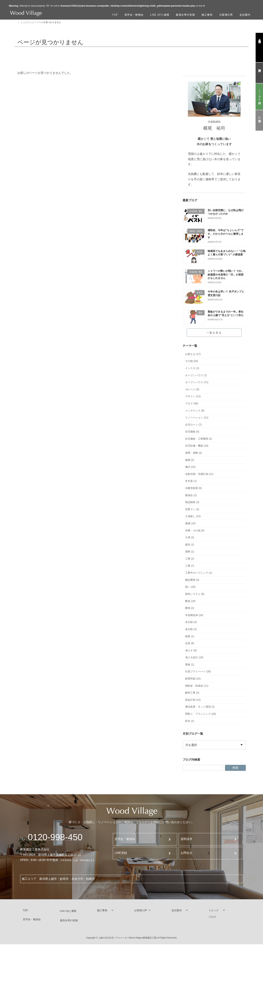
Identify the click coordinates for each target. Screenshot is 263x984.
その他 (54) (191, 361)
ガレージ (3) (192, 389)
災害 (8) (189, 643)
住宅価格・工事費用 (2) (198, 438)
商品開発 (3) (192, 502)
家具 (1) (189, 544)
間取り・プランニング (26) (200, 713)
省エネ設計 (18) (194, 657)
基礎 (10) (190, 523)
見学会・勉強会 (125, 839)
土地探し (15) (193, 516)
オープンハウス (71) (196, 382)
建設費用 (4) (192, 579)
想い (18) (190, 587)
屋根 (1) (189, 551)
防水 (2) (189, 720)
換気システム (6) (194, 593)
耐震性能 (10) (193, 678)
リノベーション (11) (196, 417)
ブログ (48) (191, 403)
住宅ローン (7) (193, 424)
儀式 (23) (190, 467)
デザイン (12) (193, 396)
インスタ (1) (192, 368)
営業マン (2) (192, 509)
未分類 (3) (191, 622)
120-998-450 (55, 837)
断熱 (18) (190, 601)
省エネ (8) (191, 650)
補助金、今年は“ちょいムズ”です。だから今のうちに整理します (225, 234)
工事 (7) (189, 565)
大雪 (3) (189, 537)
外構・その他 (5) (194, 530)
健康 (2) (189, 459)
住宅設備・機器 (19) (196, 445)
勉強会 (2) (191, 495)
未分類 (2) (191, 629)
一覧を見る (214, 332)
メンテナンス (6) (194, 410)
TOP (25, 910)
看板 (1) (189, 664)
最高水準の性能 (69, 920)
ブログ (212, 917)
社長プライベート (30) (198, 671)
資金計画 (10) (193, 699)
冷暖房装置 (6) (193, 488)
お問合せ (186, 852)
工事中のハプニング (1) (198, 572)
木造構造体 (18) (194, 615)
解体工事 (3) (192, 692)
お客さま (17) (193, 354)
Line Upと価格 (68, 910)
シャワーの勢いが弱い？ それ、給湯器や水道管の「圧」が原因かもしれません (226, 274)
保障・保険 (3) (193, 452)
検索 (235, 767)
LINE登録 (121, 852)
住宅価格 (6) (192, 431)
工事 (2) (189, 558)
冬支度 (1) (191, 481)
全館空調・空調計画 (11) (199, 474)
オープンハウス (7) (196, 375)
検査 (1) (189, 636)
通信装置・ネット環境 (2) (200, 706)
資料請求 (186, 839)
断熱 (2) (189, 608)
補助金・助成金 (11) (196, 685)
